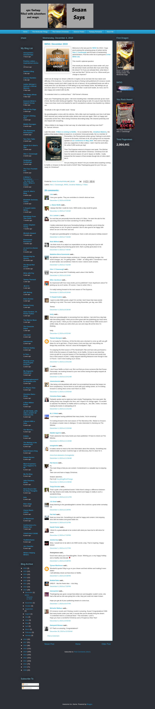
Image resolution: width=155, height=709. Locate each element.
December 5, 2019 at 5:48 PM (60, 576)
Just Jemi (27, 335)
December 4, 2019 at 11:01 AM (60, 409)
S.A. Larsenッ (55, 215)
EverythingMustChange (64, 479)
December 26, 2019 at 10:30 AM (61, 631)
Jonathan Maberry (100, 132)
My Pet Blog (27, 474)
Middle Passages (29, 124)
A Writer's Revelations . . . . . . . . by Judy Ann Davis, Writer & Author (30, 181)
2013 (25, 655)
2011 (25, 661)
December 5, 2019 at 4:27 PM (60, 548)
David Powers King (30, 451)
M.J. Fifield (54, 413)
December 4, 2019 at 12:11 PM (61, 497)
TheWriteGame (29, 540)
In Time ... (27, 354)
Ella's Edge (27, 504)
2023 (25, 577)
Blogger (89, 704)
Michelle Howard (29, 233)
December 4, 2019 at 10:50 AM (60, 392)
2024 (25, 574)
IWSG (94, 48)
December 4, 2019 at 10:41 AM (60, 377)
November (29, 603)
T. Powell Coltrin (56, 297)
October (28, 606)
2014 (25, 652)
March (27, 629)
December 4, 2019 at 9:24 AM (60, 292)
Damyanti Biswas (56, 625)
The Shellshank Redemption (29, 131)
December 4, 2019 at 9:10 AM (60, 275)
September (29, 609)
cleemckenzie (55, 381)
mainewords (28, 341)
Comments (27, 688)
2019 (25, 590)
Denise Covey (28, 305)
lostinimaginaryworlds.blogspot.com (30, 380)
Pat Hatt (53, 514)
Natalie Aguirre (55, 433)
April (27, 626)
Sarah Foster (54, 527)
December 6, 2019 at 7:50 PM (60, 586)
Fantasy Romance (95, 32)
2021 (25, 583)
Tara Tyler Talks (29, 139)
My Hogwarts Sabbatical (28, 372)
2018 (25, 639)
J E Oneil (53, 501)
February (28, 632)
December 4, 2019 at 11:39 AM (60, 482)
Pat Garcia (54, 463)
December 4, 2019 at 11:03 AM (60, 428)
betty (52, 314)
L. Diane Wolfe (55, 205)
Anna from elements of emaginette (62, 455)
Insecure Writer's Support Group (29, 102)
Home (25, 32)
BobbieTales (54, 580)
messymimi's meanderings (28, 54)
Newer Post (49, 644)
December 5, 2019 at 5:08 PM (60, 561)
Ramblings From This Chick (29, 217)
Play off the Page (29, 109)
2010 (25, 664)
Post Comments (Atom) (82, 652)
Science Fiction (79, 32)
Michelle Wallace (56, 608)
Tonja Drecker (55, 487)
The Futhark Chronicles (60, 32)
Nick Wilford (54, 241)
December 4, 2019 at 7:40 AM (60, 250)
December (29, 592)
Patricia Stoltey (29, 348)
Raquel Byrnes (28, 457)
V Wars (85, 185)
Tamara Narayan (56, 338)
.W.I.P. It (26, 286)
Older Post (106, 644)
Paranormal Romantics (27, 240)
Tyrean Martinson (56, 565)
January (28, 635)
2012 (25, 658)
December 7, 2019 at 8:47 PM (60, 604)
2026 (25, 568)
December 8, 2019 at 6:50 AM (60, 621)
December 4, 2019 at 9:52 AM (60, 333)
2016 (25, 645)
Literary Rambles (29, 78)
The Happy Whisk (29, 95)
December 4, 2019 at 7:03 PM (60, 535)
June (27, 620)
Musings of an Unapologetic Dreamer (28, 363)
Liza (51, 194)
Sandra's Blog (28, 71)
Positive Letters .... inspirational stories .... (30, 63)
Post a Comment (53, 636)
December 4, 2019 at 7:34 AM (60, 237)
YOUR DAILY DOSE (30, 533)
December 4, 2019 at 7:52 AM (60, 265)
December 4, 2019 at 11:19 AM (60, 441)
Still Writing (27, 292)
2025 (25, 571)
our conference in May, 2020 (82, 141)
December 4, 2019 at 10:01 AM (60, 362)
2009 (25, 667)
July (26, 617)
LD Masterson (28, 519)
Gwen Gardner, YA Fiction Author (30, 313)
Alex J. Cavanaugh (79, 52)
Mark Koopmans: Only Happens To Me (29, 466)
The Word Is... (28, 430)
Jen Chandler (28, 546)
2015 (25, 648)
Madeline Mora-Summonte (60, 254)
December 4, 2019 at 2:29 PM (60, 510)
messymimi (54, 591)
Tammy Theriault (29, 279)
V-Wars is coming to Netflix (66, 132)
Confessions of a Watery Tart (29, 526)
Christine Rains (55, 396)
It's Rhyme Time (29, 388)
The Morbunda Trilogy (39, 32)
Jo (51, 366)
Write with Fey (28, 273)
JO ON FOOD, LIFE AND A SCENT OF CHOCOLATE (30, 413)
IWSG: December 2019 (28, 597)
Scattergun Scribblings (27, 161)
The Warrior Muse (30, 320)
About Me (110, 32)
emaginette (54, 445)
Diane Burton (28, 299)
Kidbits (26, 436)
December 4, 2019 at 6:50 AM (60, 200)
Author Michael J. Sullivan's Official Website (29, 86)
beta (25, 497)
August (28, 614)
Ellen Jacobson (55, 280)
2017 (25, 642)
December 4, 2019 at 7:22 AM (60, 211)
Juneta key (54, 540)
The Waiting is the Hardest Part (30, 443)
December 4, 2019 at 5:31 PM (60, 522)
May (27, 623)
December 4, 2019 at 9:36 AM (60, 310)
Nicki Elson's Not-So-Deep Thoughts (30, 490)
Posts (25, 684)
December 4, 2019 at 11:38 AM (60, 458)
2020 (25, 587)
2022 (25, 580)
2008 (25, 670)
